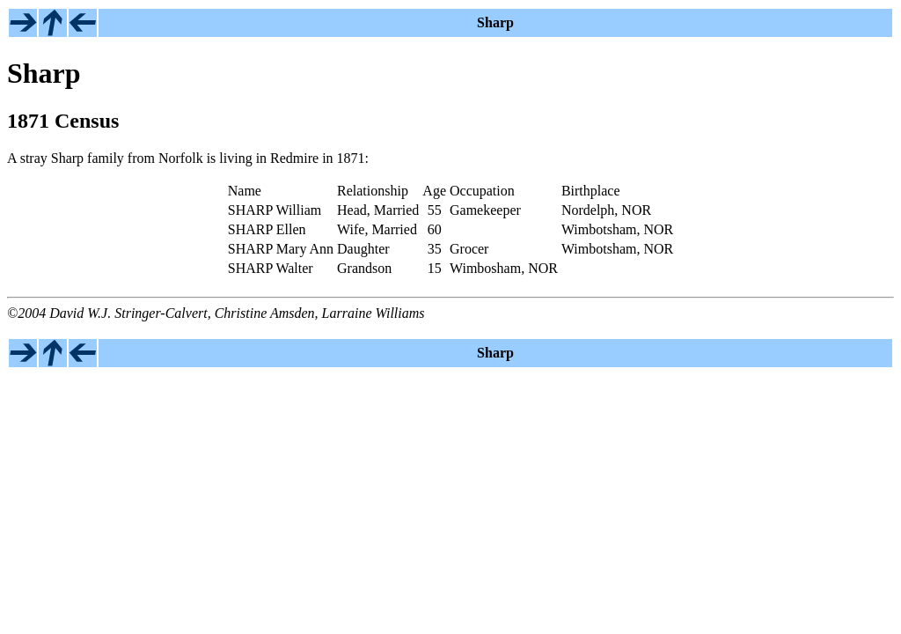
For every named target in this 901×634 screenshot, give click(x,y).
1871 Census (63, 120)
